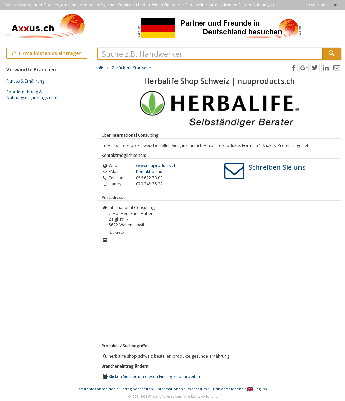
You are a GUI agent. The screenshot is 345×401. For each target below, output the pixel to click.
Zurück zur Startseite (131, 68)
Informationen (170, 388)
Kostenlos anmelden (97, 388)
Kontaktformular (151, 172)
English (257, 388)
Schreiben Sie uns (277, 167)
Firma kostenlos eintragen (46, 53)
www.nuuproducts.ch (156, 165)
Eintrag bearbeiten (136, 388)
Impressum (196, 388)
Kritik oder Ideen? (227, 388)
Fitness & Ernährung (25, 81)
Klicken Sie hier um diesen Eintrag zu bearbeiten (154, 376)
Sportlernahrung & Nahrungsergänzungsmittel (32, 95)
